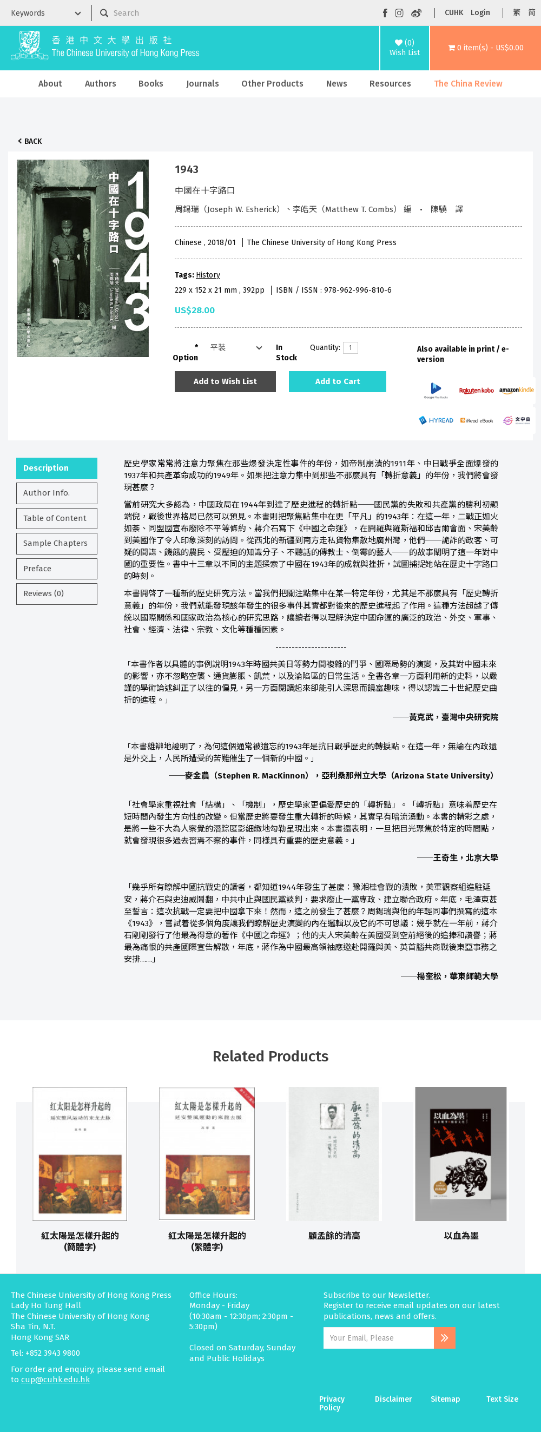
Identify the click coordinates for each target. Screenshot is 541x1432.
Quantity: (322, 347)
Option (185, 357)
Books (150, 83)
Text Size (502, 1399)
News (336, 83)
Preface (37, 568)
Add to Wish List (225, 381)
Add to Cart (337, 381)
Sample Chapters (55, 543)
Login (480, 12)
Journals (202, 83)
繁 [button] (516, 12)
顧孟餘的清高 (334, 1236)
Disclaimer (393, 1399)
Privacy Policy (332, 1404)
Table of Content (55, 518)
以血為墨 (461, 1236)
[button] (485, 48)
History (208, 275)
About (50, 83)
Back (33, 141)
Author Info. (46, 493)
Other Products (272, 83)
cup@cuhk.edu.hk (55, 1379)
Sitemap (445, 1399)
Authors (100, 83)
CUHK (454, 12)
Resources (390, 83)
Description (46, 468)
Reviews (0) (43, 593)
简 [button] (532, 12)
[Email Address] (379, 1338)
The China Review (468, 83)
